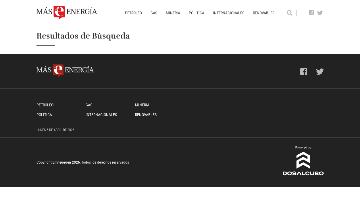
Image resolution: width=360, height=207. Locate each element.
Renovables (263, 13)
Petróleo (133, 13)
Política (196, 13)
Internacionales (228, 13)
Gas (154, 13)
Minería (173, 13)
